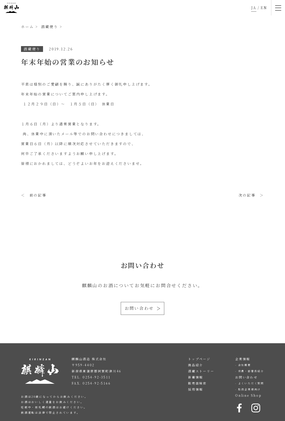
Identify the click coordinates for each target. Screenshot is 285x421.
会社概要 (244, 365)
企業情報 (242, 359)
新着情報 (195, 377)
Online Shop (248, 395)
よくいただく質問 (251, 383)
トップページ (199, 359)
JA (253, 7)
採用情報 (195, 389)
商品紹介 (195, 365)
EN (264, 7)
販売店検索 (197, 383)
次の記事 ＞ (251, 195)
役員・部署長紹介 (251, 371)
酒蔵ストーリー (201, 371)
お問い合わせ (139, 308)
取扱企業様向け (249, 389)
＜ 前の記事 (34, 195)
